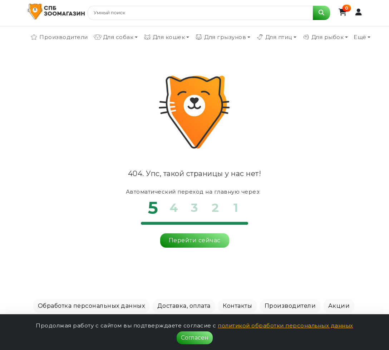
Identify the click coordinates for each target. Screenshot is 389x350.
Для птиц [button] (274, 37)
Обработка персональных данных (91, 305)
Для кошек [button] (164, 37)
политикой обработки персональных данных (285, 325)
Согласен (194, 337)
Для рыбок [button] (323, 37)
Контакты (237, 305)
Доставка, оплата (184, 305)
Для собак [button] (114, 37)
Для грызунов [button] (220, 37)
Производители (59, 37)
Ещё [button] (360, 37)
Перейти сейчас (195, 240)
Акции (339, 305)
